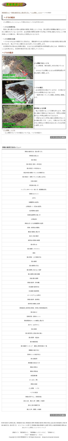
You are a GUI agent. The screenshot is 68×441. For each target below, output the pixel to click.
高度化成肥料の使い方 (34, 215)
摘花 (34, 253)
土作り (34, 198)
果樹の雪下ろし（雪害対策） (34, 396)
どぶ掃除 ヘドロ (36, 12)
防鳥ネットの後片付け (34, 354)
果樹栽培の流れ (21, 423)
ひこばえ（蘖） (34, 379)
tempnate (56, 437)
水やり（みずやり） (34, 324)
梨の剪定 (34, 160)
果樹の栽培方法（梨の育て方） (20, 12)
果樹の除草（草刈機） (34, 282)
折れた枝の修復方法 (34, 405)
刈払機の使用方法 (34, 287)
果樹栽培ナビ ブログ (36, 434)
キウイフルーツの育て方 (25, 425)
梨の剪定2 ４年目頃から (34, 168)
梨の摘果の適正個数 (34, 274)
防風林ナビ (51, 432)
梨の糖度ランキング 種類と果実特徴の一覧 (34, 346)
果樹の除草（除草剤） (34, 299)
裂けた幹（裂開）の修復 (34, 409)
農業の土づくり (34, 193)
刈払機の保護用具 (34, 291)
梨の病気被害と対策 (59, 423)
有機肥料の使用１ (34, 202)
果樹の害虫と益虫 (49, 423)
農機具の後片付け (34, 350)
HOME (3, 423)
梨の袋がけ (34, 312)
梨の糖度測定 (34, 341)
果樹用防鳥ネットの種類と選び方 (34, 320)
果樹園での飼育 (44, 425)
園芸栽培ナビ (24, 432)
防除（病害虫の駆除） (34, 227)
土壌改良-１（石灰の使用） (34, 206)
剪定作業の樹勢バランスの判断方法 (34, 172)
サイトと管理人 (29, 427)
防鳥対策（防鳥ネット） (34, 316)
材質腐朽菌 (34, 375)
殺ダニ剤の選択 (34, 236)
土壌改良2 (34, 219)
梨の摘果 (34, 261)
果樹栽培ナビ (6, 12)
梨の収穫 (34, 329)
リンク (36, 427)
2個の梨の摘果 (34, 278)
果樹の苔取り (34, 367)
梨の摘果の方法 (34, 265)
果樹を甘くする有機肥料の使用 (34, 223)
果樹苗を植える (34, 155)
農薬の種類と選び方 (34, 232)
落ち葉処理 (34, 358)
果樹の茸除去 (34, 371)
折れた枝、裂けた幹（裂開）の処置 (34, 401)
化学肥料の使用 (34, 210)
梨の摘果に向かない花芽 (34, 270)
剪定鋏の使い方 (34, 185)
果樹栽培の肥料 (30, 423)
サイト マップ (42, 427)
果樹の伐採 (34, 384)
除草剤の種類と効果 (34, 303)
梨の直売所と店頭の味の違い (34, 333)
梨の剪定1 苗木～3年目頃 (34, 164)
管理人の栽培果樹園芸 (55, 425)
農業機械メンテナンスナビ (38, 432)
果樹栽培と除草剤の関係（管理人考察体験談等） (34, 308)
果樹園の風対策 (39, 423)
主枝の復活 (34, 181)
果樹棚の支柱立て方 (34, 363)
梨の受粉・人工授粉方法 (34, 257)
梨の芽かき (34, 244)
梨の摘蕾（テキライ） (34, 248)
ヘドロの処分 (34, 392)
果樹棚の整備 (35, 425)
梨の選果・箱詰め (34, 337)
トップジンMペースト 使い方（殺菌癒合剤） (34, 189)
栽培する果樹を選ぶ (10, 423)
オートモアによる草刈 (34, 295)
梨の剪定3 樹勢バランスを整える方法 (34, 177)
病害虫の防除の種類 (34, 240)
